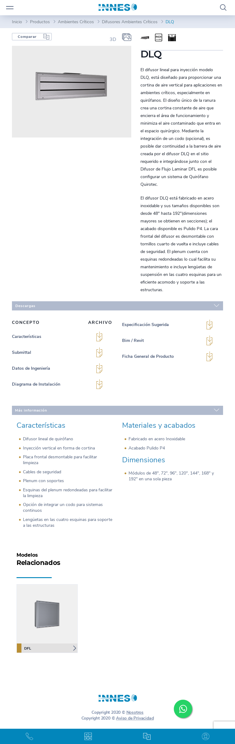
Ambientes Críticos (76, 22)
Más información (117, 410)
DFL (24, 648)
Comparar (27, 36)
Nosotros (135, 712)
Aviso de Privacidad (135, 718)
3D (113, 39)
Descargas (117, 305)
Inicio (17, 22)
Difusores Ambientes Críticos (130, 22)
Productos (40, 22)
